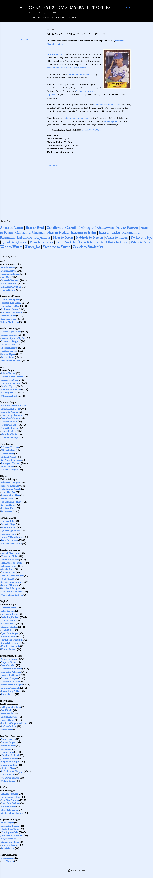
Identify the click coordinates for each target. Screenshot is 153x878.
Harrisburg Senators (10, 383)
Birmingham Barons (10, 408)
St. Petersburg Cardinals (12, 582)
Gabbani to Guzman (30, 232)
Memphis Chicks (9, 434)
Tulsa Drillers (7, 466)
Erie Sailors (6, 748)
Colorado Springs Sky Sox (13, 338)
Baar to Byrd (35, 227)
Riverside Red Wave (10, 495)
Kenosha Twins (8, 623)
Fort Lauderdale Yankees (12, 562)
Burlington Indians (10, 825)
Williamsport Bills (8, 395)
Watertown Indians (9, 777)
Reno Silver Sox (8, 492)
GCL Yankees (7, 861)
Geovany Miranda (55, 54)
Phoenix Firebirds (9, 347)
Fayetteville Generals (10, 675)
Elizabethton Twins (10, 829)
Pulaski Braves (7, 848)
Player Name (42, 17)
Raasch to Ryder (41, 242)
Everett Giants (7, 720)
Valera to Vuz (140, 242)
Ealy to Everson (127, 227)
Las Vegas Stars (8, 344)
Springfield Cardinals (11, 642)
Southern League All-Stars (13, 405)
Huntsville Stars (8, 431)
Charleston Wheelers (11, 671)
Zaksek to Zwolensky (88, 246)
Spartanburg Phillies (10, 691)
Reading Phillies (8, 392)
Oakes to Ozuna (116, 237)
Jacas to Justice (109, 232)
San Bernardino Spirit (11, 501)
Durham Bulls (7, 521)
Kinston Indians (8, 527)
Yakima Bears (6, 729)
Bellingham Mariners (11, 707)
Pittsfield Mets (8, 768)
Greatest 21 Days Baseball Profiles (69, 7)
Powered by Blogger (76, 870)
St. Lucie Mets (7, 578)
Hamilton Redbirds (10, 755)
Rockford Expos (9, 636)
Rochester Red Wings (11, 312)
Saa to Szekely (66, 242)
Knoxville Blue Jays (10, 427)
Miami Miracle (7, 569)
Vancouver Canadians (10, 360)
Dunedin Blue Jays (10, 559)
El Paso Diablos (8, 450)
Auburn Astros (8, 739)
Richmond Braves (9, 309)
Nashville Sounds (9, 283)
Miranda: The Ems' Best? (92, 130)
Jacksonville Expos (9, 424)
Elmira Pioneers (8, 745)
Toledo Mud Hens (9, 322)
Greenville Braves (9, 421)
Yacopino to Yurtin (56, 246)
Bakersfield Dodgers (10, 482)
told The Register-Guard (79, 74)
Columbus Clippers (10, 299)
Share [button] (22, 29)
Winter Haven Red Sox (11, 594)
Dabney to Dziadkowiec (96, 227)
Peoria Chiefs (7, 630)
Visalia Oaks (6, 511)
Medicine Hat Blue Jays (12, 813)
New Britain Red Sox (11, 389)
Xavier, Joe (32, 246)
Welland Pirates (7, 780)
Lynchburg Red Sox (10, 530)
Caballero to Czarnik (62, 227)
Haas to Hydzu (57, 232)
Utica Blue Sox (8, 774)
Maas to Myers (63, 237)
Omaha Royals (8, 290)
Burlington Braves (9, 614)
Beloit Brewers (8, 610)
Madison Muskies (9, 626)
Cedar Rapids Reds (10, 617)
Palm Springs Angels (11, 488)
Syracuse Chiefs (8, 315)
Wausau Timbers (8, 649)
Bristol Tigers (7, 822)
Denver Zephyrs (8, 270)
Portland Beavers (9, 350)
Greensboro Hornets (11, 681)
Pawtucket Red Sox (10, 306)
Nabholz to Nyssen (89, 237)
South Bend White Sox (11, 639)
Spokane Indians (9, 726)
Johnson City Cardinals (12, 835)
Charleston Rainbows (11, 668)
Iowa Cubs (6, 277)
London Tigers (8, 386)
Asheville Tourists (9, 659)
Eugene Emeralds (9, 716)
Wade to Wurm (11, 246)
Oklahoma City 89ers (11, 286)
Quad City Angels (9, 633)
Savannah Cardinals (10, 687)
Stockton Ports (8, 508)
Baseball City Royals (10, 553)
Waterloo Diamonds (10, 646)
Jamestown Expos (9, 758)
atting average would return (106, 104)
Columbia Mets (8, 665)
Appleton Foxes (8, 607)
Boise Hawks (7, 713)
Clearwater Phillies (10, 556)
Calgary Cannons (9, 334)
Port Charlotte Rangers (12, 575)
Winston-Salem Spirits (11, 543)
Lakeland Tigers (8, 565)
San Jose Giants (8, 505)
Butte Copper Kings (10, 797)
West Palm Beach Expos (11, 591)
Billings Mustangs (9, 793)
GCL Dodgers (8, 857)
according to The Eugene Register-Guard (66, 67)
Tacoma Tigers (7, 354)
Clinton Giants (8, 620)
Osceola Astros (8, 572)
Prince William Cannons (12, 537)
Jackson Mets (7, 453)
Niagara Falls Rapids (10, 761)
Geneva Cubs (7, 752)
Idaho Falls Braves (9, 809)
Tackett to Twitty (91, 242)
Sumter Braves (7, 694)
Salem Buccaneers (9, 540)
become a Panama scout (77, 118)
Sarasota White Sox (10, 585)
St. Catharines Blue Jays (12, 771)
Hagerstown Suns (9, 379)
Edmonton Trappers (10, 341)
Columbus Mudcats (10, 418)
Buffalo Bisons (8, 267)
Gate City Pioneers (10, 800)
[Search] (129, 7)
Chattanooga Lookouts (12, 415)
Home (32, 17)
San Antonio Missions (11, 460)
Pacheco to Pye (141, 237)
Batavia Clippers (8, 742)
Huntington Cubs (9, 832)
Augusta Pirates (8, 662)
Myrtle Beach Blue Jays (12, 684)
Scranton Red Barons (11, 302)
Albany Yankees (8, 373)
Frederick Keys (8, 524)
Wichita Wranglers (9, 469)
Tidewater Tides (8, 318)
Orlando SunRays (9, 437)
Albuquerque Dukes (11, 331)
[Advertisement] (89, 190)
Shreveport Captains (10, 463)
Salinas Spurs (7, 498)
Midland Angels (8, 456)
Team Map (70, 17)
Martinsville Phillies (10, 841)
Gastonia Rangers (9, 678)
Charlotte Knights (9, 411)
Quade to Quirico (14, 242)
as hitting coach (111, 121)
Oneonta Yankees (9, 764)
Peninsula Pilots (8, 533)
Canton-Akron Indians (12, 376)
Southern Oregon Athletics (14, 723)
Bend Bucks (6, 710)
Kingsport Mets (8, 838)
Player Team (57, 17)
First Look (24, 39)
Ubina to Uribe (117, 242)
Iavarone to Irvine (83, 232)
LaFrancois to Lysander (33, 237)
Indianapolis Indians (10, 273)
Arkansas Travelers (10, 447)
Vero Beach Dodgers (10, 588)
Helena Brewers (8, 806)
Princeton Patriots (9, 845)
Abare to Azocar (11, 227)
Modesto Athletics (10, 485)
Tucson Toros (7, 357)
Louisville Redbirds (10, 280)
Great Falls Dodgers (10, 803)
